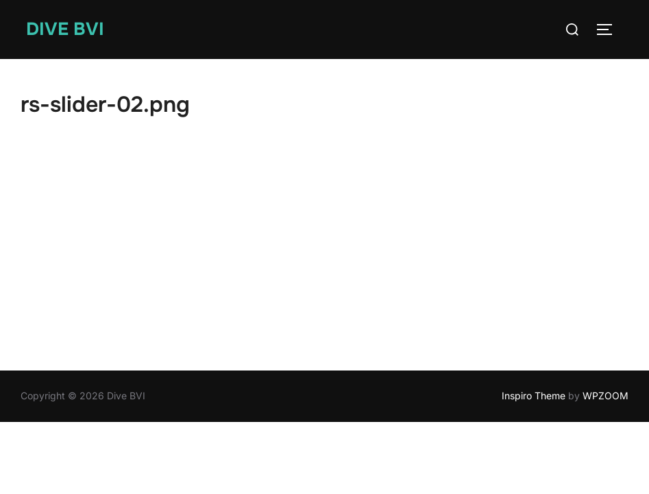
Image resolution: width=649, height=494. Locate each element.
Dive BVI (65, 29)
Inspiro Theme (533, 395)
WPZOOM (605, 395)
